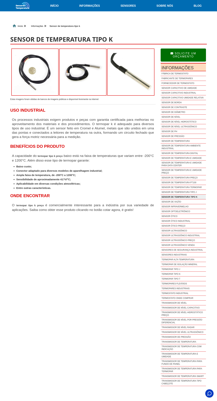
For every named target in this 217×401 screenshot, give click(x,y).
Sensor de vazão (171, 202)
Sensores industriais (174, 255)
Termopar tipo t (171, 279)
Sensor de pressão (173, 136)
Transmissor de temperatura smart (183, 376)
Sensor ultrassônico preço (178, 240)
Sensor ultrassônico (174, 230)
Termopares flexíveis (174, 283)
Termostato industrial (175, 293)
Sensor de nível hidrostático (179, 122)
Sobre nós (165, 5)
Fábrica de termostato (175, 73)
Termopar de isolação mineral (179, 264)
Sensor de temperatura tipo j (179, 192)
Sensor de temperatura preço (180, 178)
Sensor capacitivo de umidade (179, 88)
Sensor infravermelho (175, 206)
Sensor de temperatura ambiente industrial (181, 147)
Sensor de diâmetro (173, 112)
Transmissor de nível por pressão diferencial (182, 321)
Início (54, 5)
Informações (89, 5)
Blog (197, 5)
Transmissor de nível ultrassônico (182, 332)
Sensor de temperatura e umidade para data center (182, 164)
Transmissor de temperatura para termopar (182, 370)
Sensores (128, 5)
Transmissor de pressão (176, 337)
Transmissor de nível (174, 303)
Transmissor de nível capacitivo (181, 308)
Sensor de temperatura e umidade (182, 158)
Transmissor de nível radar (178, 327)
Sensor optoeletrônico (176, 211)
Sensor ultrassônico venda (178, 245)
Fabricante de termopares (177, 78)
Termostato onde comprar (177, 298)
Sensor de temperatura (176, 141)
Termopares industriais (175, 288)
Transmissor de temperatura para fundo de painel (182, 362)
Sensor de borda (172, 102)
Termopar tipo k (171, 274)
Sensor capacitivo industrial (179, 93)
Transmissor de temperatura (179, 342)
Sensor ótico (169, 216)
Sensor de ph (169, 131)
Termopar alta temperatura (178, 259)
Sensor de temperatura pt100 (179, 182)
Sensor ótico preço (173, 226)
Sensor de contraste (174, 107)
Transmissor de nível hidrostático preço (182, 313)
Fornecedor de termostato (178, 83)
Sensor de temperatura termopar (182, 187)
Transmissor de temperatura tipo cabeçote (181, 382)
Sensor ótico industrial (176, 221)
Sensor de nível (171, 117)
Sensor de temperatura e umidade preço (182, 171)
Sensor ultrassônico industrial (181, 235)
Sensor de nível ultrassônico (179, 126)
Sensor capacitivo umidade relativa (183, 98)
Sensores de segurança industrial (182, 250)
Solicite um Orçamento (183, 55)
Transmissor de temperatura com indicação (181, 347)
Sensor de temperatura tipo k (179, 197)
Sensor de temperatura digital (180, 153)
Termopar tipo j (171, 269)
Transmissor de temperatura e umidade (180, 355)
